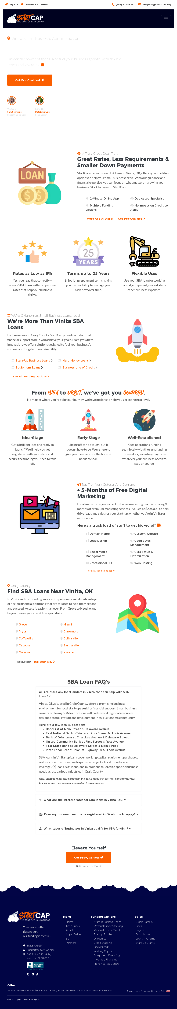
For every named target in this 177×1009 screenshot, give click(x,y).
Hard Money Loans (76, 360)
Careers (86, 990)
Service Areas (73, 990)
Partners (71, 943)
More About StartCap (103, 218)
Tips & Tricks (73, 926)
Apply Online (73, 934)
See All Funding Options (31, 376)
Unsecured (100, 938)
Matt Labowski (42, 112)
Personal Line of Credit (107, 930)
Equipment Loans (28, 367)
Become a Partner (37, 4)
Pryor (22, 631)
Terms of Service (15, 990)
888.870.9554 (35, 945)
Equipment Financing (107, 955)
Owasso (24, 652)
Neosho (68, 652)
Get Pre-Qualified (29, 80)
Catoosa (25, 645)
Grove (23, 624)
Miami (67, 624)
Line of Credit (101, 947)
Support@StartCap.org (157, 4)
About (69, 930)
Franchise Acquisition (106, 964)
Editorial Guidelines (37, 990)
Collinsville (70, 638)
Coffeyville (26, 638)
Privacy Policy (56, 990)
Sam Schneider (14, 112)
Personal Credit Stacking (108, 926)
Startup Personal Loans (107, 922)
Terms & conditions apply (100, 570)
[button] (88, 694)
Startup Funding (103, 934)
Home (69, 922)
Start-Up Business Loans (33, 360)
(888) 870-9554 (124, 4)
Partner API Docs (102, 990)
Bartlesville (71, 645)
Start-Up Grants (145, 943)
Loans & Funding (145, 938)
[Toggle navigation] (166, 18)
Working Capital (103, 951)
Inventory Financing (105, 959)
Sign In (14, 4)
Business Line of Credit (79, 367)
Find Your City (36, 661)
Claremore (70, 631)
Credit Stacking (103, 943)
